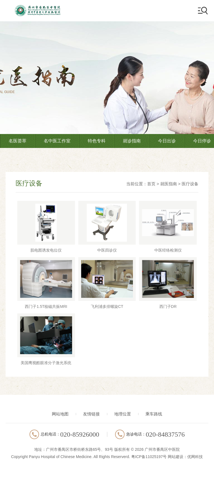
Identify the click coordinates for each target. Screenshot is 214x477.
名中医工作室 (57, 140)
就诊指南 (132, 140)
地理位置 (122, 414)
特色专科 (97, 140)
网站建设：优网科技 (185, 456)
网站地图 (60, 414)
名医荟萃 (17, 140)
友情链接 (91, 414)
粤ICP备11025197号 (149, 456)
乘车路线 (153, 414)
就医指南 (168, 183)
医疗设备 (190, 183)
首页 (151, 183)
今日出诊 (167, 140)
